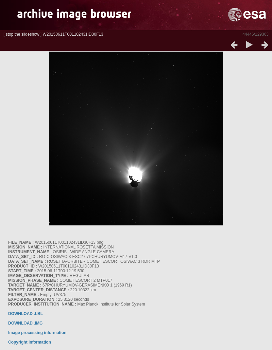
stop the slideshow (22, 34)
